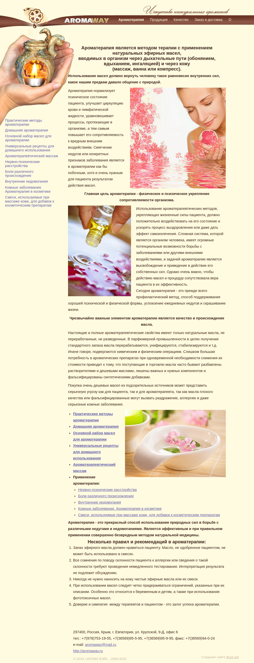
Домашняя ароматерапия (26, 130)
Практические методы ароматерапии (23, 122)
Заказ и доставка (209, 20)
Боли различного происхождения (19, 174)
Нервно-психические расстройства (22, 164)
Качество (181, 20)
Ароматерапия (131, 20)
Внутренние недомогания (26, 181)
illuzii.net (232, 657)
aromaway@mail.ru (100, 645)
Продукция (159, 20)
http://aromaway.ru (88, 651)
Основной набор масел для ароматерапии (28, 138)
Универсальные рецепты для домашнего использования (29, 148)
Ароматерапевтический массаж (31, 156)
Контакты (145, 27)
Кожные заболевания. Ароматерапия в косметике (28, 189)
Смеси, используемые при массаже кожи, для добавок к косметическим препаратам (29, 201)
